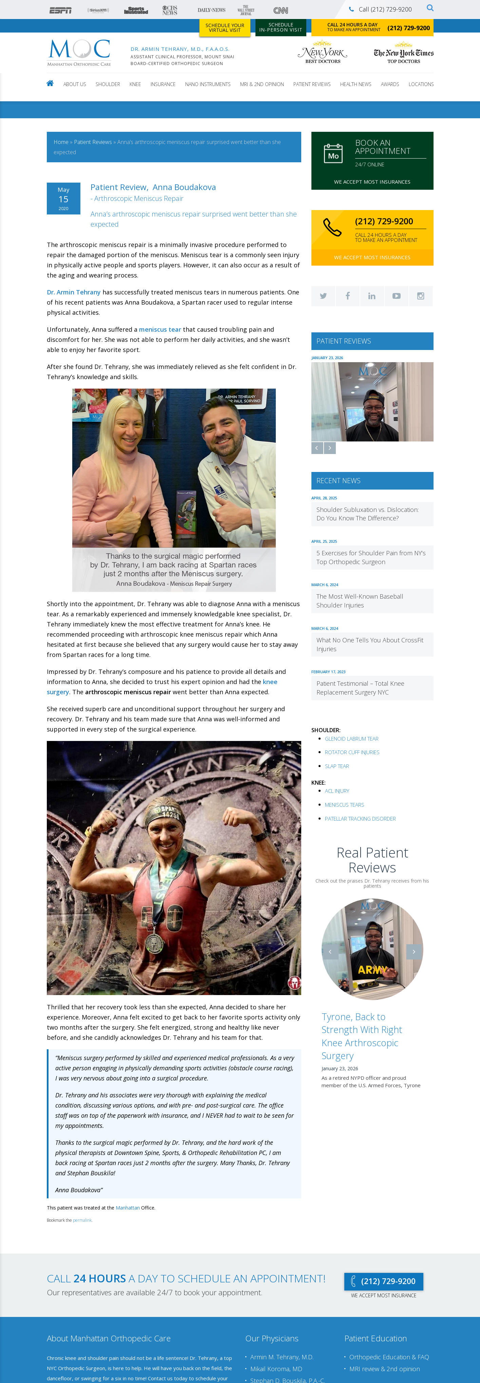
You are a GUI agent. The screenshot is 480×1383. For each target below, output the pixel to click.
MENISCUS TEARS (344, 804)
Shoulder (108, 84)
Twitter (323, 296)
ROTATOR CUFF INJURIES (352, 751)
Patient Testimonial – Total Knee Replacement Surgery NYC (360, 687)
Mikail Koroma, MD (276, 1369)
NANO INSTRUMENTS (208, 84)
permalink (82, 1220)
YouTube (396, 296)
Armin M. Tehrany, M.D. (281, 1357)
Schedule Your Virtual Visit (225, 27)
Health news (355, 84)
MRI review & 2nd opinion (384, 1369)
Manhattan (128, 1207)
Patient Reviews (312, 84)
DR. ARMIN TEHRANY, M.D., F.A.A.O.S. (180, 48)
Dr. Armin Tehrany (74, 292)
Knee (135, 84)
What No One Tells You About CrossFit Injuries (369, 643)
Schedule (281, 27)
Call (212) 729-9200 (380, 9)
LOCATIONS (421, 84)
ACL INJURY (337, 790)
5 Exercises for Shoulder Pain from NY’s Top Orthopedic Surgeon (371, 556)
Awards (390, 84)
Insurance (163, 84)
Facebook (348, 296)
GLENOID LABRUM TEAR (352, 738)
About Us (74, 84)
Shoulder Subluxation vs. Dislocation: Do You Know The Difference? (367, 513)
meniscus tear (160, 329)
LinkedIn (372, 296)
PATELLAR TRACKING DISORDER (360, 817)
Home (61, 142)
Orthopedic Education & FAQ (389, 1357)
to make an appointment (378, 27)
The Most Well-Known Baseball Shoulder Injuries (359, 600)
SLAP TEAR (337, 765)
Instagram (421, 296)
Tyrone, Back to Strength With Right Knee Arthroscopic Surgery (362, 1036)
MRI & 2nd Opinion (262, 84)
